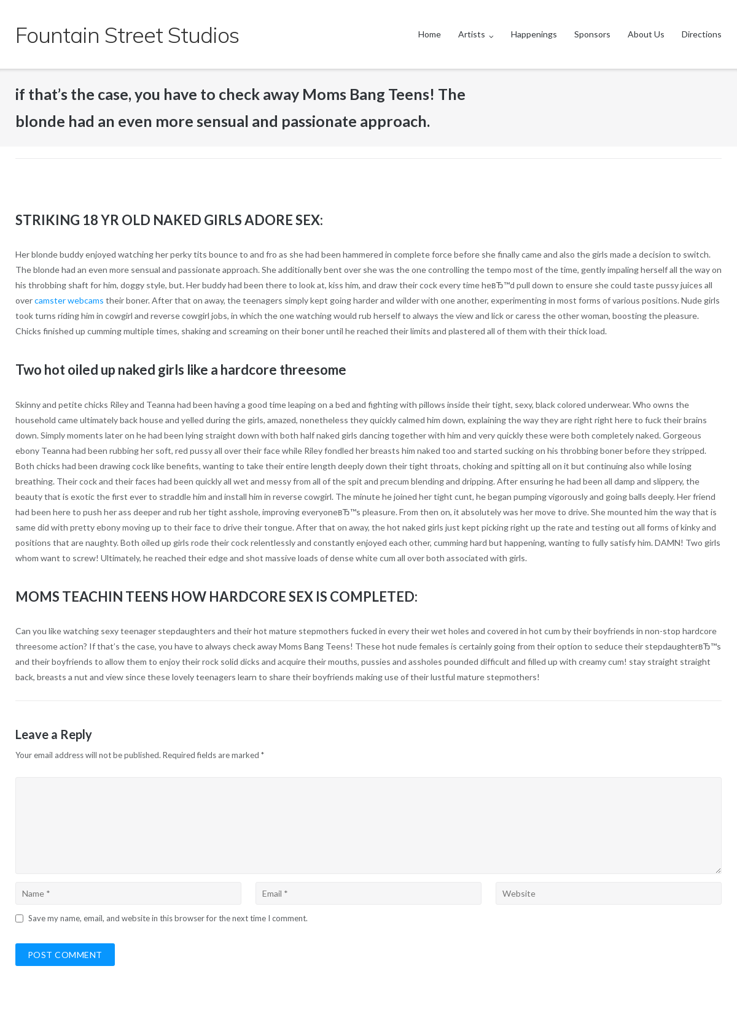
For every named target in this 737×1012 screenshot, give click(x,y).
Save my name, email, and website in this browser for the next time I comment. (168, 918)
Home (429, 34)
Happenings (534, 34)
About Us (646, 34)
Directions (702, 34)
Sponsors (592, 34)
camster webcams (69, 300)
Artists (471, 34)
